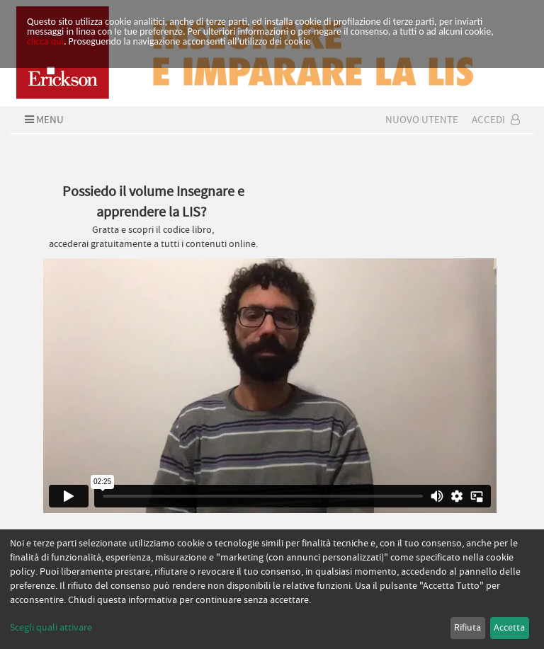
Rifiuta (467, 627)
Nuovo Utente (421, 120)
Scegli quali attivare (51, 627)
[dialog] (272, 589)
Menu (42, 120)
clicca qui (45, 41)
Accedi (496, 120)
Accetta (509, 627)
